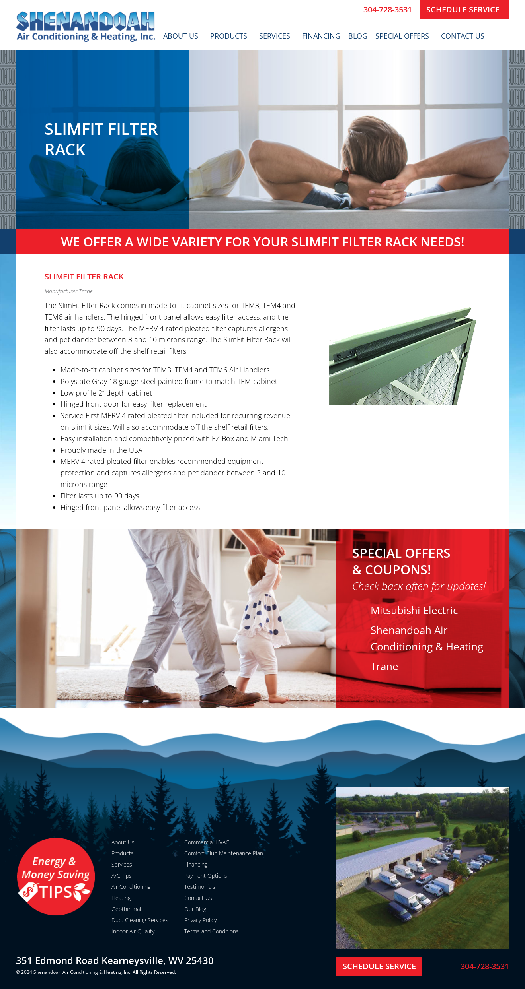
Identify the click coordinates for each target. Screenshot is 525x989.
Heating (121, 898)
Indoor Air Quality (132, 931)
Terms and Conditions (211, 931)
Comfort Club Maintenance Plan (223, 853)
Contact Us (464, 36)
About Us (182, 36)
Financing (321, 36)
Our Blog (195, 909)
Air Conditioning (130, 886)
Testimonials (199, 886)
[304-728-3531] (354, 9)
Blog (357, 36)
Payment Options (205, 875)
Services (276, 36)
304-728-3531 (387, 9)
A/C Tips (121, 875)
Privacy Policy (200, 920)
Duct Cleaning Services (139, 920)
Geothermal (126, 909)
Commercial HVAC (206, 842)
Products (230, 36)
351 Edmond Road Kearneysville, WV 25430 (115, 960)
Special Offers (404, 36)
